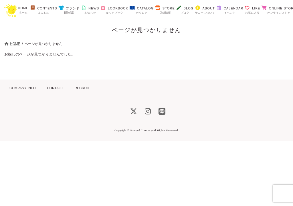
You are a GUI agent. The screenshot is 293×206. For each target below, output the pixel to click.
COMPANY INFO (22, 88)
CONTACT (55, 88)
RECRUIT (82, 88)
